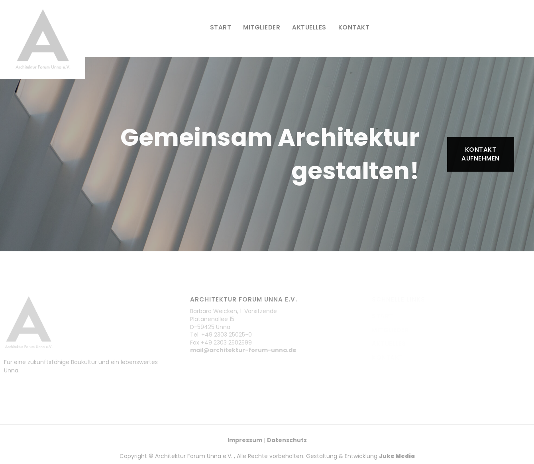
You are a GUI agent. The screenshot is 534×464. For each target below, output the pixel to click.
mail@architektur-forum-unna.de (243, 350)
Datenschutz (287, 440)
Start (221, 27)
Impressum (245, 440)
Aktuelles (309, 27)
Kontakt (354, 27)
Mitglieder (261, 27)
